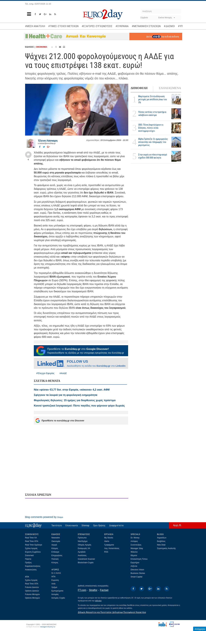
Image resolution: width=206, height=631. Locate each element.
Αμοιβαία (82, 552)
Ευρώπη (55, 580)
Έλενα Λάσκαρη (48, 140)
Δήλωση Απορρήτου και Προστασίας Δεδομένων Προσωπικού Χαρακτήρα (112, 612)
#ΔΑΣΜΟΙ (169, 26)
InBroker (98, 601)
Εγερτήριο (135, 562)
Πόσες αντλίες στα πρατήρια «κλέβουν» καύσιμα (152, 114)
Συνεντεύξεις (136, 545)
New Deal (161, 545)
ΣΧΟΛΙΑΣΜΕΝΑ (170, 88)
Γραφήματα (109, 545)
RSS (106, 552)
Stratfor (93, 590)
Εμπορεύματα (57, 591)
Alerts (106, 541)
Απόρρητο (200, 629)
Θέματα (134, 555)
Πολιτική (55, 559)
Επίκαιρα (55, 552)
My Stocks (108, 538)
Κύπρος (55, 562)
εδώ (156, 36)
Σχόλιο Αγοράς (31, 548)
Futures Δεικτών (32, 587)
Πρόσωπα (82, 538)
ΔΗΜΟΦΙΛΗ (139, 88)
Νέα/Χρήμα (83, 541)
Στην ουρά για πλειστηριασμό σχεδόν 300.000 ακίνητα (152, 156)
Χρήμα (54, 587)
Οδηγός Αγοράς (84, 545)
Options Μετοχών (32, 598)
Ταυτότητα (57, 525)
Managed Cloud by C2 (47, 627)
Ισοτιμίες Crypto (58, 598)
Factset (104, 590)
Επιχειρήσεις (57, 555)
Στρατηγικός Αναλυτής (166, 548)
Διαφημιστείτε (116, 525)
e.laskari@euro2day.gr (47, 143)
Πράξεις (28, 562)
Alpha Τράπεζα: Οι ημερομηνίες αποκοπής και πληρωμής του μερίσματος (153, 142)
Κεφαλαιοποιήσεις (32, 566)
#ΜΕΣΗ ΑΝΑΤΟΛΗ (35, 26)
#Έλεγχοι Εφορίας (45, 373)
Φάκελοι (134, 552)
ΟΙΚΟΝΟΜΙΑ (41, 47)
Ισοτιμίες (55, 594)
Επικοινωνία (72, 525)
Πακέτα (28, 559)
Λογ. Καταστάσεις (111, 548)
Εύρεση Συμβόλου (33, 552)
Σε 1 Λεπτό (56, 573)
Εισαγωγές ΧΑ (84, 548)
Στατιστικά (29, 555)
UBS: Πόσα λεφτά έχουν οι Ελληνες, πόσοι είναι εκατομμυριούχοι (151, 127)
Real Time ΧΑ (31, 538)
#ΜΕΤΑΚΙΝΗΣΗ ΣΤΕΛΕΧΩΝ (146, 26)
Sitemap (85, 525)
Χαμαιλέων (161, 538)
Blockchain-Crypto (86, 562)
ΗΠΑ (54, 576)
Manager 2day (137, 548)
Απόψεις (134, 541)
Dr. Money (135, 538)
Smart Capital (136, 577)
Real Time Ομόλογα (33, 545)
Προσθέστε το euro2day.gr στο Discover (59, 420)
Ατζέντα (134, 566)
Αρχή (175, 525)
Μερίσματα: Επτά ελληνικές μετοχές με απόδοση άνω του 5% (152, 99)
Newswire (56, 538)
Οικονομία (56, 541)
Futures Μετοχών (32, 594)
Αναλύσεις (82, 555)
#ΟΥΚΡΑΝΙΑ (122, 26)
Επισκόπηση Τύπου (139, 559)
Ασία (54, 584)
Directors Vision (137, 570)
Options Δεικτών (32, 591)
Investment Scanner (86, 559)
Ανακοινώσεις (31, 570)
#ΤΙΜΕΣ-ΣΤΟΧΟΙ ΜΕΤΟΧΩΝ (63, 26)
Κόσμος (55, 548)
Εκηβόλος (161, 541)
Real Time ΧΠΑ (31, 541)
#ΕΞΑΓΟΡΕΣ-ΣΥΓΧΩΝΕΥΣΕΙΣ (97, 26)
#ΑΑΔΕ (63, 373)
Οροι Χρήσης (99, 525)
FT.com (82, 590)
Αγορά (54, 545)
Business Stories (138, 573)
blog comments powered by (44, 517)
